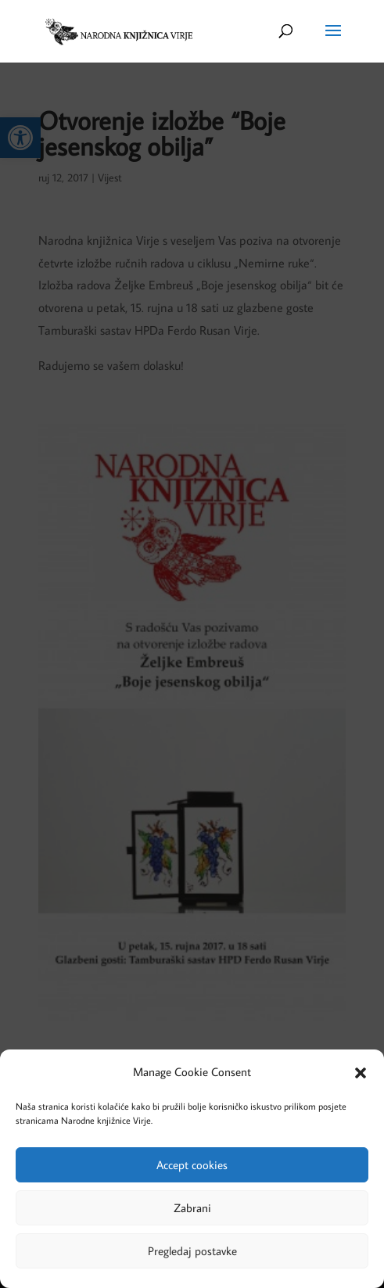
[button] (360, 1073)
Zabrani (192, 1207)
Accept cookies (192, 1164)
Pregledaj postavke (192, 1250)
